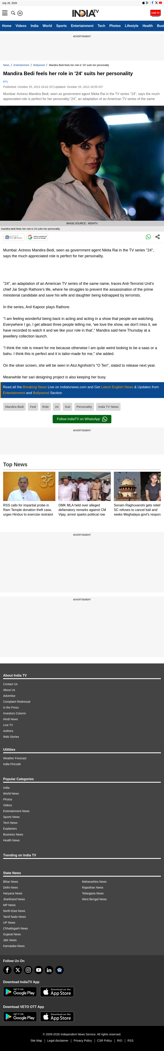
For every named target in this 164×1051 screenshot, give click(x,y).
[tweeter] (18, 970)
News (6, 65)
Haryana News (12, 893)
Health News (11, 840)
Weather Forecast (14, 758)
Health (148, 26)
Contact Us (10, 684)
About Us (9, 690)
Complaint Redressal (16, 701)
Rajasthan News (92, 887)
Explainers (10, 828)
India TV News (108, 406)
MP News (9, 905)
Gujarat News (12, 934)
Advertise (9, 695)
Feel (33, 406)
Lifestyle (132, 26)
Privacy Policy (83, 1040)
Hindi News (10, 719)
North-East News (14, 911)
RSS (130, 1040)
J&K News (10, 940)
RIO (119, 1040)
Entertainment (82, 26)
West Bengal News (94, 899)
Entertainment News (16, 811)
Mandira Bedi (14, 406)
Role (45, 406)
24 (56, 406)
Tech (101, 26)
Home (6, 26)
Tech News (10, 822)
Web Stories (11, 736)
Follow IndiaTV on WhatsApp (82, 419)
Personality (84, 406)
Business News (13, 834)
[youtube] (38, 970)
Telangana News (93, 893)
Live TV (8, 725)
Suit (67, 406)
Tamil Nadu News (14, 916)
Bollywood (39, 65)
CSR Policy (104, 1040)
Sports (61, 26)
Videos (20, 26)
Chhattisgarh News (15, 928)
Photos (115, 26)
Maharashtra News (94, 881)
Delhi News (10, 887)
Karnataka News (14, 946)
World (47, 26)
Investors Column (14, 713)
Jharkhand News (14, 899)
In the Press (11, 707)
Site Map (36, 1040)
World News (11, 793)
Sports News (11, 817)
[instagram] (28, 970)
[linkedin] (49, 970)
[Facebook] (7, 970)
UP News (9, 922)
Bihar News (10, 881)
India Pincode (12, 764)
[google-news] (59, 970)
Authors (8, 731)
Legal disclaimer (57, 1040)
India (34, 26)
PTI (5, 82)
